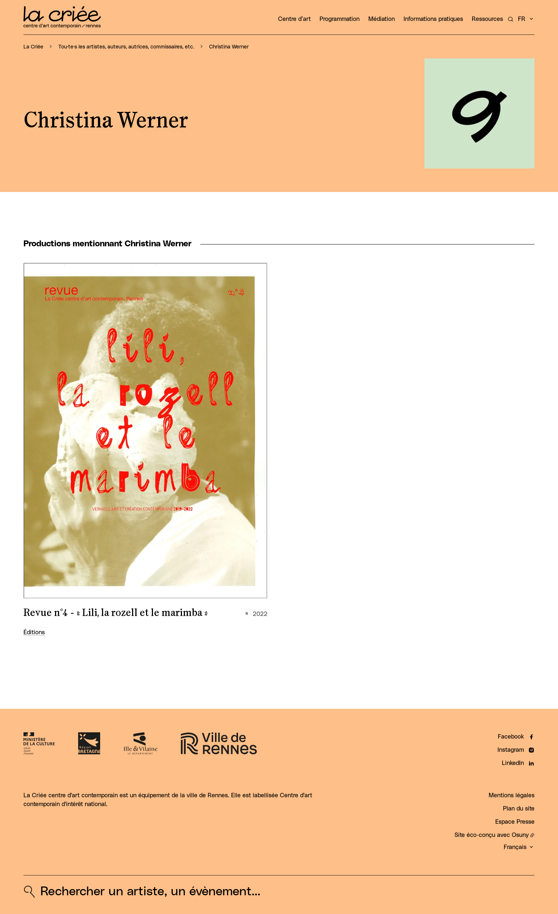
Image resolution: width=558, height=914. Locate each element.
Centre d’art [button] (294, 19)
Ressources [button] (487, 19)
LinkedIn (513, 763)
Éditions (34, 632)
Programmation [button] (340, 19)
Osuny (520, 835)
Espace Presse (515, 822)
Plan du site (519, 809)
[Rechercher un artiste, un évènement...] (510, 19)
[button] (479, 113)
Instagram (510, 750)
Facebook (511, 737)
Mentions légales (512, 795)
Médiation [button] (381, 19)
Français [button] (515, 847)
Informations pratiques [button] (433, 19)
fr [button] (521, 19)
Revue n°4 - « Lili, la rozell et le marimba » (115, 613)
